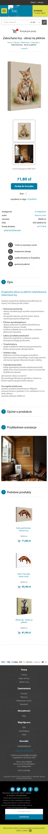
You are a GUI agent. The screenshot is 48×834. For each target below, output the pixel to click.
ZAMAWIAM (24, 817)
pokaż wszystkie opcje (12, 230)
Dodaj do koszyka (24, 186)
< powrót (24, 49)
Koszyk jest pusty (24, 31)
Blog (24, 716)
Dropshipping (24, 731)
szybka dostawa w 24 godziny (24, 258)
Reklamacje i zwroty (24, 701)
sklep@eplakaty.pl (24, 746)
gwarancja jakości (19, 264)
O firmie (24, 675)
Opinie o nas (24, 682)
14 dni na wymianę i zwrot (22, 245)
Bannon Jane (40, 215)
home (10, 43)
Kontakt (24, 741)
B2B (24, 728)
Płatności (24, 697)
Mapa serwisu (24, 679)
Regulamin (24, 704)
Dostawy (24, 694)
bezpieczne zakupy (19, 252)
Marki (24, 735)
